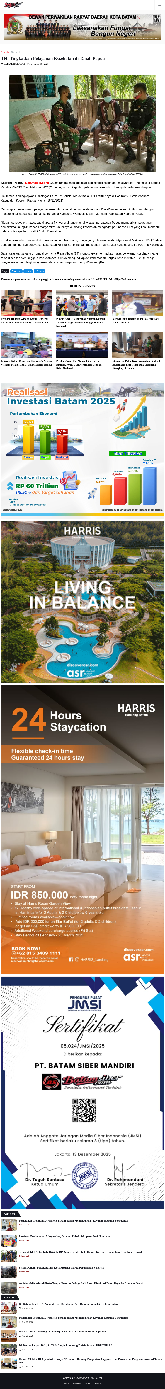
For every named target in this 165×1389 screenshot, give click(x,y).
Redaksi (77, 1383)
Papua (28, 271)
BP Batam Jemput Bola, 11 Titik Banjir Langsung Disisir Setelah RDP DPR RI (65, 1345)
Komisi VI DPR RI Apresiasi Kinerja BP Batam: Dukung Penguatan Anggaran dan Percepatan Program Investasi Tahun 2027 (90, 1361)
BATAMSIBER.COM (90, 1377)
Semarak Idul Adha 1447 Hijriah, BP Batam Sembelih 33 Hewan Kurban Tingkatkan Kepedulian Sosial (80, 1251)
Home (66, 1383)
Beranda (5, 52)
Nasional (15, 52)
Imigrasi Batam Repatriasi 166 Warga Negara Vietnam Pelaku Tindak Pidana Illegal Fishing (26, 363)
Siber (87, 1383)
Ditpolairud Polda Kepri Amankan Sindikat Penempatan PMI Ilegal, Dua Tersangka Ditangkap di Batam (136, 365)
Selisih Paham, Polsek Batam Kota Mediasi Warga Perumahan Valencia (61, 1267)
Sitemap (98, 1383)
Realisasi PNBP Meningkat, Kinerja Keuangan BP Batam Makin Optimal (62, 1331)
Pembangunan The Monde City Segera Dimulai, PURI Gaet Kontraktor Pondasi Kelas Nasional (78, 365)
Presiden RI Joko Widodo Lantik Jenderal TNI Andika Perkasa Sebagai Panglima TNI (25, 321)
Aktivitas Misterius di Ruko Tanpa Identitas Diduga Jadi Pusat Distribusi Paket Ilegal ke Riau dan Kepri (81, 1283)
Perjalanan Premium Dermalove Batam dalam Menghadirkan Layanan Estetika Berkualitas (73, 1220)
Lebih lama (163, 377)
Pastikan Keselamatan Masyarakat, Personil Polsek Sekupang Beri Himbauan (65, 1236)
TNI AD (39, 271)
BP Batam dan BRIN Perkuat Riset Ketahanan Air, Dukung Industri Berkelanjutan (68, 1303)
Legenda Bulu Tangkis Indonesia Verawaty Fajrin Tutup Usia (135, 321)
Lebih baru (2, 377)
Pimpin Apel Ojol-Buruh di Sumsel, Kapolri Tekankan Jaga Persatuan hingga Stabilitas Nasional (80, 322)
